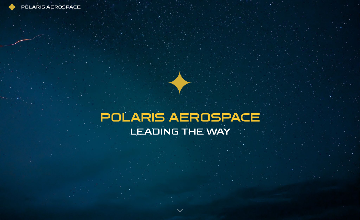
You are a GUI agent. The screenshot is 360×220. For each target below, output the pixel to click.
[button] (180, 211)
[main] (180, 132)
